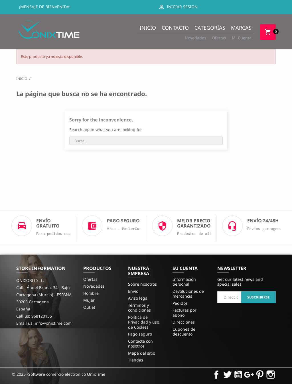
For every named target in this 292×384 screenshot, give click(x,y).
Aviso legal (138, 298)
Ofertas (219, 37)
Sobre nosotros (142, 284)
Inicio (148, 27)
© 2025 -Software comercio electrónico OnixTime (58, 374)
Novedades (195, 37)
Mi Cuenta (242, 37)
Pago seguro (140, 334)
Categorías (209, 27)
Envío (133, 291)
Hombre (91, 293)
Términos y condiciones (139, 307)
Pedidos (180, 303)
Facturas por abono (184, 312)
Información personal (184, 282)
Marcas (241, 27)
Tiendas (135, 360)
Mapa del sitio (141, 353)
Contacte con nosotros (140, 343)
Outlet (89, 307)
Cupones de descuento (184, 331)
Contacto (175, 27)
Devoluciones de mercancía (188, 293)
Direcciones (184, 322)
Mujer (89, 300)
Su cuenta (185, 268)
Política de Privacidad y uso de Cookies (143, 322)
